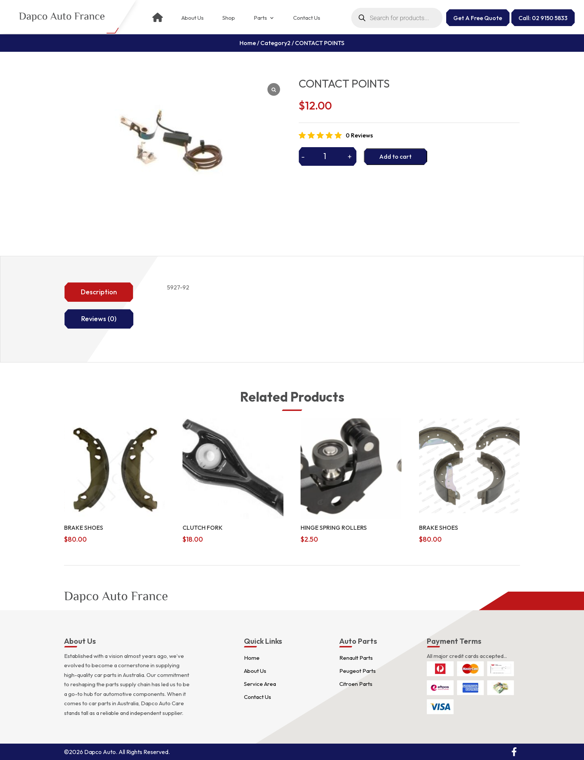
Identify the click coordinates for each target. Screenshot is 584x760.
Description (99, 292)
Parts (260, 17)
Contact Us (306, 17)
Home (247, 43)
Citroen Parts (355, 683)
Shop (228, 17)
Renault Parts (356, 657)
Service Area (260, 683)
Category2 (275, 43)
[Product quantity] (327, 156)
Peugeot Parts (357, 670)
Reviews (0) (99, 318)
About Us (192, 17)
